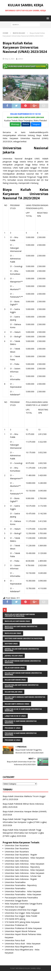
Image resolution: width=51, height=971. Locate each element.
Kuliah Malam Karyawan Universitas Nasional (21, 686)
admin (20, 58)
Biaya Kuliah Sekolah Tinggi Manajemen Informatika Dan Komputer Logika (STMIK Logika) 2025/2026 (25, 822)
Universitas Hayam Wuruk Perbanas (20, 931)
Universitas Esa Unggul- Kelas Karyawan (22, 913)
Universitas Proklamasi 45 (16, 925)
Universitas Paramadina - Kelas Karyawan (23, 891)
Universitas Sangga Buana (16, 900)
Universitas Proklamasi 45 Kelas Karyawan (23, 928)
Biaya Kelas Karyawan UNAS (17, 621)
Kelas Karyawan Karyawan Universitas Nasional (23, 662)
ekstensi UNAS (11, 643)
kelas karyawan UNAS (15, 668)
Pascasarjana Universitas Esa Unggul (21, 909)
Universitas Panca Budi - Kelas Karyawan (22, 943)
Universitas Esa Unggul (15, 906)
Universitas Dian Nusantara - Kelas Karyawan (24, 857)
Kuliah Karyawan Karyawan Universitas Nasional (23, 674)
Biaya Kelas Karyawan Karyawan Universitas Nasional (20, 615)
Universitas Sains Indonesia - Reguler (21, 879)
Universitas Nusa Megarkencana (19, 946)
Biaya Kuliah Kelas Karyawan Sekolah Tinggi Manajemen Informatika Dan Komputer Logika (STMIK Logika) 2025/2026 (23, 833)
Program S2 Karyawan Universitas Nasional (21, 734)
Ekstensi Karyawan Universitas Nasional (24, 638)
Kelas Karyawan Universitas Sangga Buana (23, 903)
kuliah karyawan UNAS (15, 680)
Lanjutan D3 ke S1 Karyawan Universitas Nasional (23, 710)
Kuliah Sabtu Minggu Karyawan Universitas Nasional (25, 698)
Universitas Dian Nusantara (17, 845)
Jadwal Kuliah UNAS (14, 656)
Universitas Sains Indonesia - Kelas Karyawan (24, 863)
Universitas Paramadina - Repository (21, 885)
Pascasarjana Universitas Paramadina (21, 897)
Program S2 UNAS (12, 740)
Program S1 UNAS (12, 728)
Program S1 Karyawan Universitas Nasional (21, 722)
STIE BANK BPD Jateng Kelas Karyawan (22, 922)
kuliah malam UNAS (13, 692)
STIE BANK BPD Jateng (15, 919)
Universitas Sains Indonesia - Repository (22, 867)
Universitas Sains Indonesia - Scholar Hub (23, 876)
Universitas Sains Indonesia (17, 860)
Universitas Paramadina (15, 882)
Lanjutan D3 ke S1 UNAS (15, 716)
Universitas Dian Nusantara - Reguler (21, 854)
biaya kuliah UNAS (13, 633)
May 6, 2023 (9, 58)
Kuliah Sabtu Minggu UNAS (17, 704)
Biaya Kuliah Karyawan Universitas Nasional (21, 627)
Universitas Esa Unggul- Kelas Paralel (21, 916)
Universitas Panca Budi (15, 940)
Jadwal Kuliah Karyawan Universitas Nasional (22, 650)
